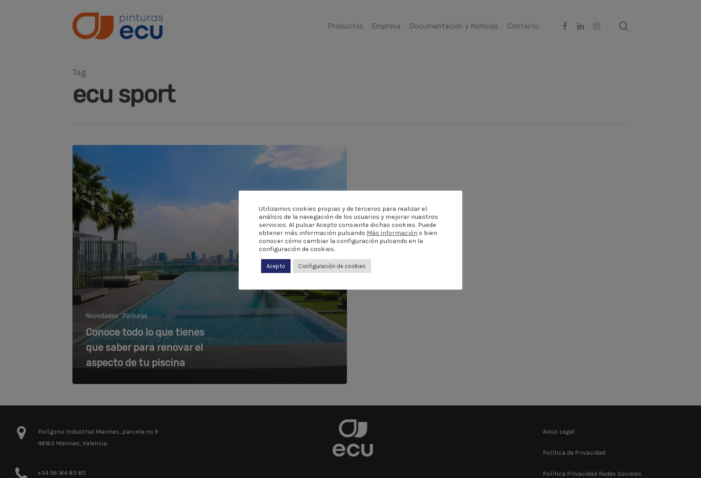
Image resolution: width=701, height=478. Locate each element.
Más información (392, 233)
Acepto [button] (275, 266)
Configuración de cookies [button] (332, 266)
